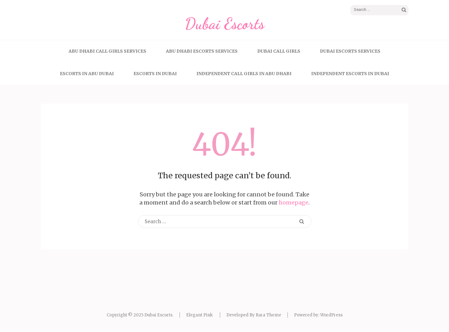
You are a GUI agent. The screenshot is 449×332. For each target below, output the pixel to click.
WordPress (331, 315)
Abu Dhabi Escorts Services (202, 51)
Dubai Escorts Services (350, 51)
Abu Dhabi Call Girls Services (107, 51)
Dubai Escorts (224, 23)
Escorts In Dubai (155, 73)
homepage (293, 202)
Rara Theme (268, 315)
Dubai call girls (278, 51)
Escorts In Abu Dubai (87, 73)
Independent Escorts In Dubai (350, 73)
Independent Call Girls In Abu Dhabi (244, 73)
